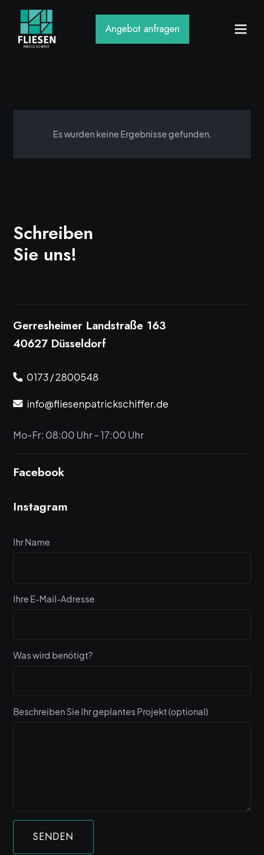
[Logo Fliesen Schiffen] (37, 29)
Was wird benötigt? (132, 673)
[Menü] (241, 29)
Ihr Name (132, 559)
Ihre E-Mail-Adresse (132, 616)
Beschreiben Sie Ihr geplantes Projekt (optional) (132, 758)
